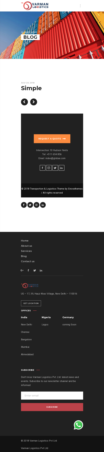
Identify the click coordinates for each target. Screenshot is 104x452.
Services (26, 251)
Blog (24, 256)
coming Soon (69, 324)
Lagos (45, 324)
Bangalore (26, 339)
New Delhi (26, 324)
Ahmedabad (27, 354)
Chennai (25, 332)
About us (26, 246)
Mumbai (25, 347)
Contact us (28, 261)
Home (25, 240)
